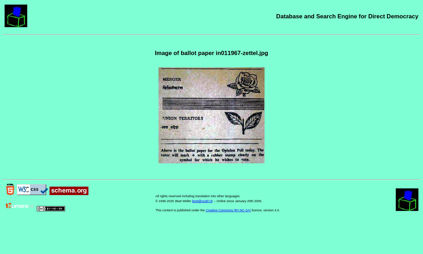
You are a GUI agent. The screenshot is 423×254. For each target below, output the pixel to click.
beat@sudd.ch (202, 201)
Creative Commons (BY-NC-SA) (228, 210)
